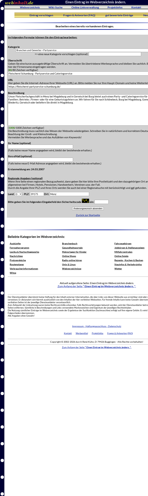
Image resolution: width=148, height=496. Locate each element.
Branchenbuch (69, 243)
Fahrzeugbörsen (122, 243)
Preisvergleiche (18, 260)
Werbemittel (82, 333)
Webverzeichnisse (71, 268)
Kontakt (136, 7)
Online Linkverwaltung (85, 7)
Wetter (118, 268)
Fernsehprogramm (19, 247)
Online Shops (69, 256)
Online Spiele (121, 256)
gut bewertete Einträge (119, 15)
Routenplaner (17, 264)
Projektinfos (115, 7)
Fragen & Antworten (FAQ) (79, 15)
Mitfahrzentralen (123, 251)
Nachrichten (16, 256)
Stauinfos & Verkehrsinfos (128, 264)
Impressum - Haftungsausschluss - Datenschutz (96, 326)
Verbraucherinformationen (24, 268)
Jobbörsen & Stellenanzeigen (129, 247)
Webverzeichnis (30, 7)
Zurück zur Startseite (88, 215)
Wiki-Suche (55, 7)
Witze (13, 272)
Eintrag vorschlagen (41, 15)
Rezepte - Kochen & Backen (128, 260)
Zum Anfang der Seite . (97, 286)
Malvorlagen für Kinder (74, 251)
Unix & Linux (69, 264)
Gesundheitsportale (72, 247)
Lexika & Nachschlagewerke (24, 251)
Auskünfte (15, 243)
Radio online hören (72, 260)
